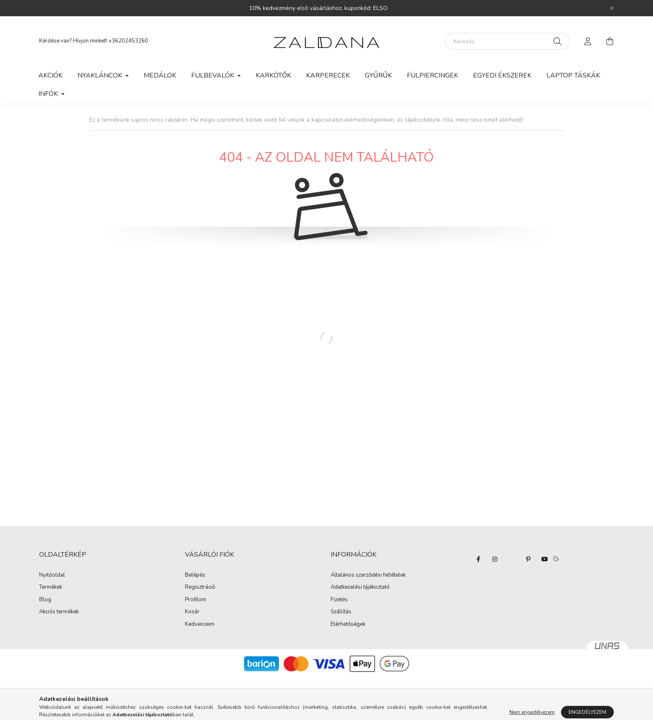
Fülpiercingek (432, 75)
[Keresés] (507, 41)
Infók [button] (49, 93)
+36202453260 (128, 41)
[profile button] (588, 41)
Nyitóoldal (52, 575)
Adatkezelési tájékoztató (360, 587)
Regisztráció (200, 587)
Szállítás (341, 612)
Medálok (160, 75)
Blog (45, 600)
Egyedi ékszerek (502, 75)
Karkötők (273, 75)
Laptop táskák (573, 75)
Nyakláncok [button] (100, 75)
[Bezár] (612, 8)
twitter (511, 559)
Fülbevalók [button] (213, 75)
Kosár (192, 612)
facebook (478, 559)
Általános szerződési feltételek (368, 575)
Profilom (195, 600)
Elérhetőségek (348, 624)
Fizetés (339, 600)
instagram (494, 559)
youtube (544, 559)
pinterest (528, 559)
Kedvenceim (199, 624)
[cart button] (609, 41)
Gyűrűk (378, 75)
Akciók (50, 75)
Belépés (195, 575)
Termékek (50, 587)
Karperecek (328, 75)
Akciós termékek (59, 612)
